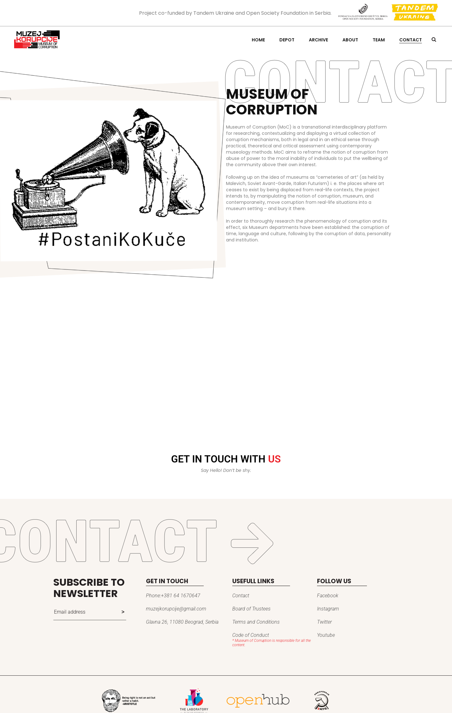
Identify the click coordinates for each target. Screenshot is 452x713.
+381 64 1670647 (180, 596)
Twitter (324, 622)
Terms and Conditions (256, 622)
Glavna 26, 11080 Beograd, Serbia (182, 622)
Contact (240, 596)
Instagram (328, 609)
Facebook (327, 596)
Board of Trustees (251, 609)
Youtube (326, 635)
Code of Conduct (250, 635)
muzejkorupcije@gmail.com (176, 609)
